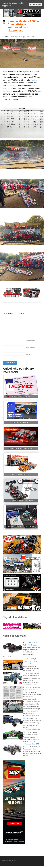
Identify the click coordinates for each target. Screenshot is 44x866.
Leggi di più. (7, 6)
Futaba (34, 80)
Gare (27, 37)
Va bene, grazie (35, 4)
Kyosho (32, 37)
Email (30, 347)
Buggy (23, 37)
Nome (30, 340)
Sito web (27, 354)
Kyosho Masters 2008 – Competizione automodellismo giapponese (23, 26)
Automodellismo (15, 37)
